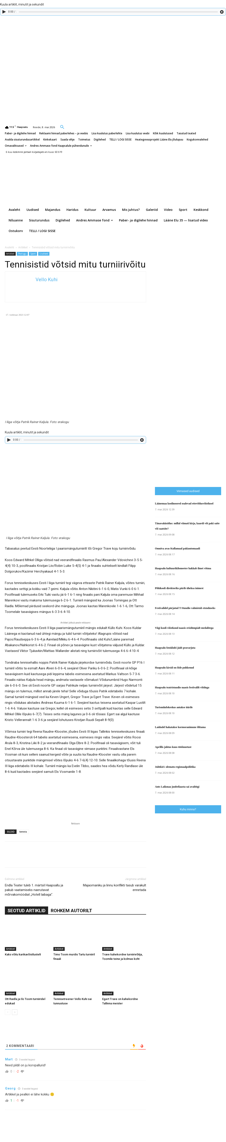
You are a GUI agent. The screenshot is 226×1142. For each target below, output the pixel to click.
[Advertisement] (188, 450)
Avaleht (9, 247)
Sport (33, 253)
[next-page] (14, 1012)
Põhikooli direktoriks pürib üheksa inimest (179, 588)
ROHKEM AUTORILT (71, 910)
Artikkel (23, 247)
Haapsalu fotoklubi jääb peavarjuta (175, 647)
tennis (23, 831)
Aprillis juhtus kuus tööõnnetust (173, 747)
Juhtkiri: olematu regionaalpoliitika (175, 766)
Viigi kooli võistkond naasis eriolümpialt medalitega (184, 627)
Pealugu (22, 253)
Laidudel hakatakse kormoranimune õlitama (180, 727)
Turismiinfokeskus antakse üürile (174, 707)
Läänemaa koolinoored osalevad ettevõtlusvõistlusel (184, 503)
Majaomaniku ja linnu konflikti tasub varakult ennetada (114, 887)
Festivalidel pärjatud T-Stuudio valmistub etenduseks (185, 608)
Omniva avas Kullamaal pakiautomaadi (177, 548)
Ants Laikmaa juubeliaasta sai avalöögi (177, 786)
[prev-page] (7, 1012)
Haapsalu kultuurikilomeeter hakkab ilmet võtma (183, 568)
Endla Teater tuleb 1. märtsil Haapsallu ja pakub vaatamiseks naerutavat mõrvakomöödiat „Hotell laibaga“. (34, 890)
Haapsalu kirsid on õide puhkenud (174, 667)
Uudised (44, 253)
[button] (62, 127)
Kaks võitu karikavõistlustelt (23, 954)
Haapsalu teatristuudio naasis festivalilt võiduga (182, 687)
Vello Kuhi (47, 279)
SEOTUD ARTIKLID (26, 910)
